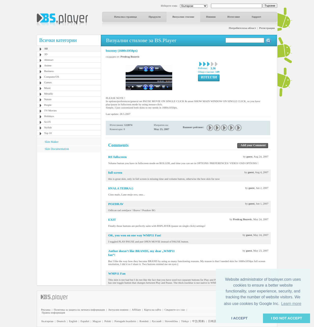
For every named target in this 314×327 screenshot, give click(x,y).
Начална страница (125, 16)
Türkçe (185, 321)
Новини (211, 16)
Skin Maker (51, 142)
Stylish (48, 127)
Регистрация (267, 27)
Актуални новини (118, 309)
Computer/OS (51, 76)
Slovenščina (171, 321)
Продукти (155, 16)
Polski (107, 321)
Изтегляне (233, 16)
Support (256, 16)
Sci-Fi (47, 121)
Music (47, 87)
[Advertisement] (69, 183)
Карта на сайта (152, 309)
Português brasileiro (125, 321)
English (73, 321)
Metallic (48, 93)
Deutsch (61, 321)
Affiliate (136, 309)
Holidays (49, 116)
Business (49, 71)
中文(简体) (198, 321)
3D (45, 54)
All (46, 48)
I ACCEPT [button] (239, 318)
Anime (48, 65)
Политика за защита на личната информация (79, 309)
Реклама (45, 309)
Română (144, 321)
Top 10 (48, 133)
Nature (48, 99)
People (48, 104)
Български (47, 321)
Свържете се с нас (175, 309)
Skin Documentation (57, 149)
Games (48, 82)
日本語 (212, 321)
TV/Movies (50, 110)
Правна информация (53, 312)
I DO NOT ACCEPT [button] (286, 318)
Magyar (96, 321)
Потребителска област (242, 27)
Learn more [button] (291, 304)
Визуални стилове (183, 16)
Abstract (48, 59)
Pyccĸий (156, 321)
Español (84, 321)
